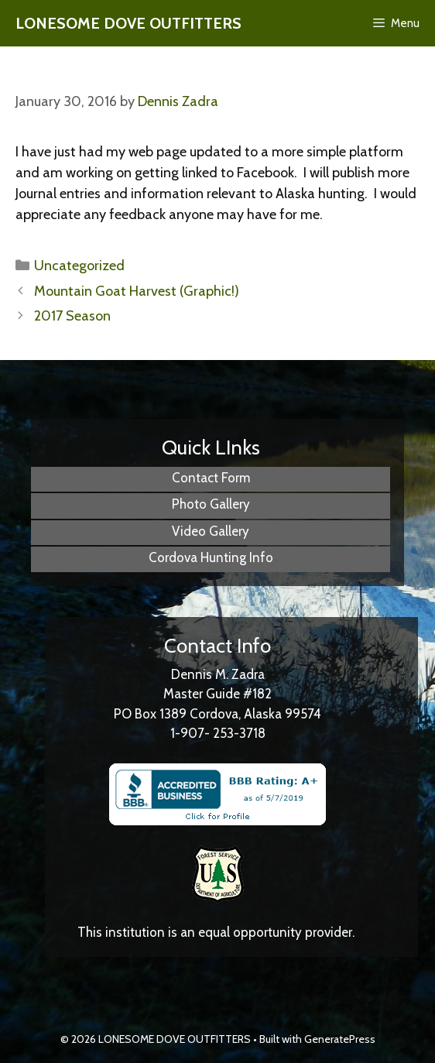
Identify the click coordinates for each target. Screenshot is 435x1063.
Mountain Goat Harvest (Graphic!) (136, 291)
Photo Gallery (211, 504)
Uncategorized (79, 265)
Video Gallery (210, 531)
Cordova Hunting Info (211, 557)
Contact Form (211, 477)
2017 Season (72, 315)
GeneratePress (339, 1039)
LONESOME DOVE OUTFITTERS (128, 23)
